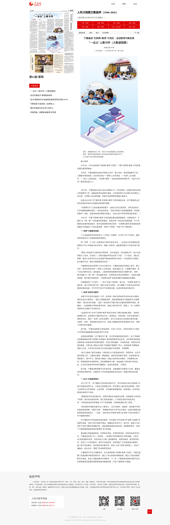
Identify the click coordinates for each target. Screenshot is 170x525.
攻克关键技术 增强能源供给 (41, 95)
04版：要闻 (132, 23)
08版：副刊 (132, 27)
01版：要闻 (85, 23)
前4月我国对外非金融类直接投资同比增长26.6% (49, 99)
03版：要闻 (116, 23)
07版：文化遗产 (116, 27)
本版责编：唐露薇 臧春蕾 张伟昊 (43, 112)
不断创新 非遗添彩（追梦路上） (43, 104)
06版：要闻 (100, 27)
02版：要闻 (100, 23)
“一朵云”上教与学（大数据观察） (43, 91)
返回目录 (82, 33)
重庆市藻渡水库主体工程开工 (42, 108)
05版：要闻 (85, 27)
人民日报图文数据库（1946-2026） (97, 12)
